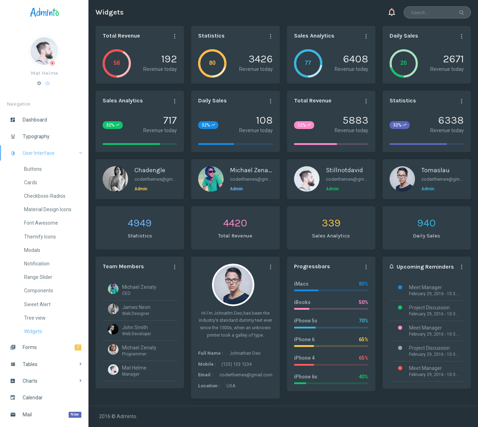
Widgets (33, 331)
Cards (30, 182)
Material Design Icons (47, 209)
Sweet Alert (37, 304)
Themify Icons (40, 237)
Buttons (33, 169)
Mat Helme (44, 73)
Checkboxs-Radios (44, 196)
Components (38, 290)
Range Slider (38, 277)
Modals (32, 250)
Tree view (35, 318)
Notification (37, 263)
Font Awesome (41, 223)
